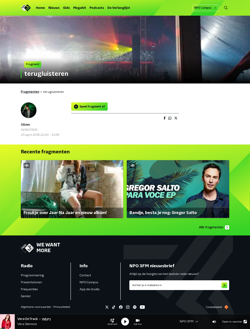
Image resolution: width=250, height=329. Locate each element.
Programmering (32, 275)
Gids (66, 8)
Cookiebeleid (214, 307)
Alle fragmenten (214, 227)
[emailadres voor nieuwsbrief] (179, 285)
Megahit (79, 8)
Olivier (25, 124)
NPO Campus (205, 8)
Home (40, 8)
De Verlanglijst (118, 8)
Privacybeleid (61, 307)
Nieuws (54, 8)
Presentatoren (31, 282)
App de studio (90, 289)
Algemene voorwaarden (36, 307)
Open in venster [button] (234, 321)
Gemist (26, 296)
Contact (85, 275)
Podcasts (97, 8)
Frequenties (29, 289)
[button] (112, 321)
